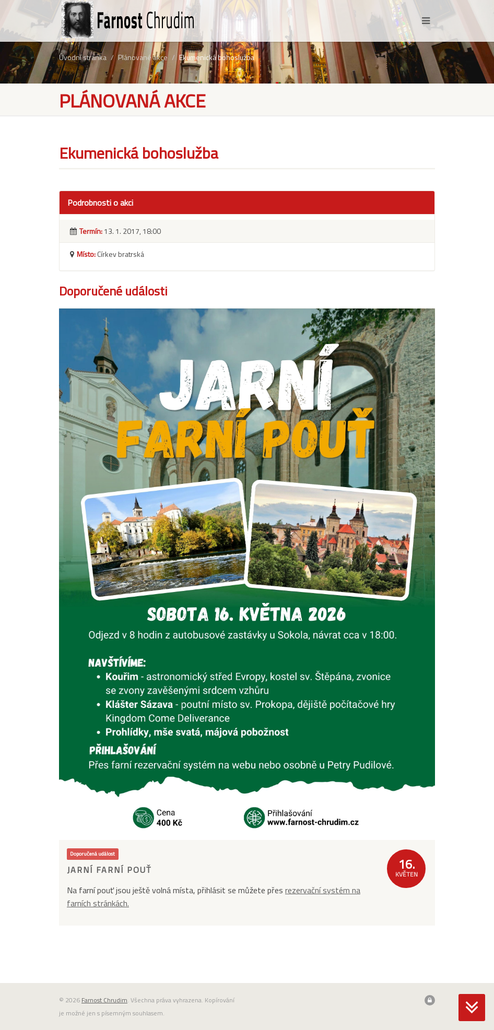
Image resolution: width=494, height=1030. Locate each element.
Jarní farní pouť (109, 869)
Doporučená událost (92, 853)
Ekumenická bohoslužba (216, 57)
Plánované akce (143, 57)
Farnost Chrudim (104, 1000)
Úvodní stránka (83, 57)
